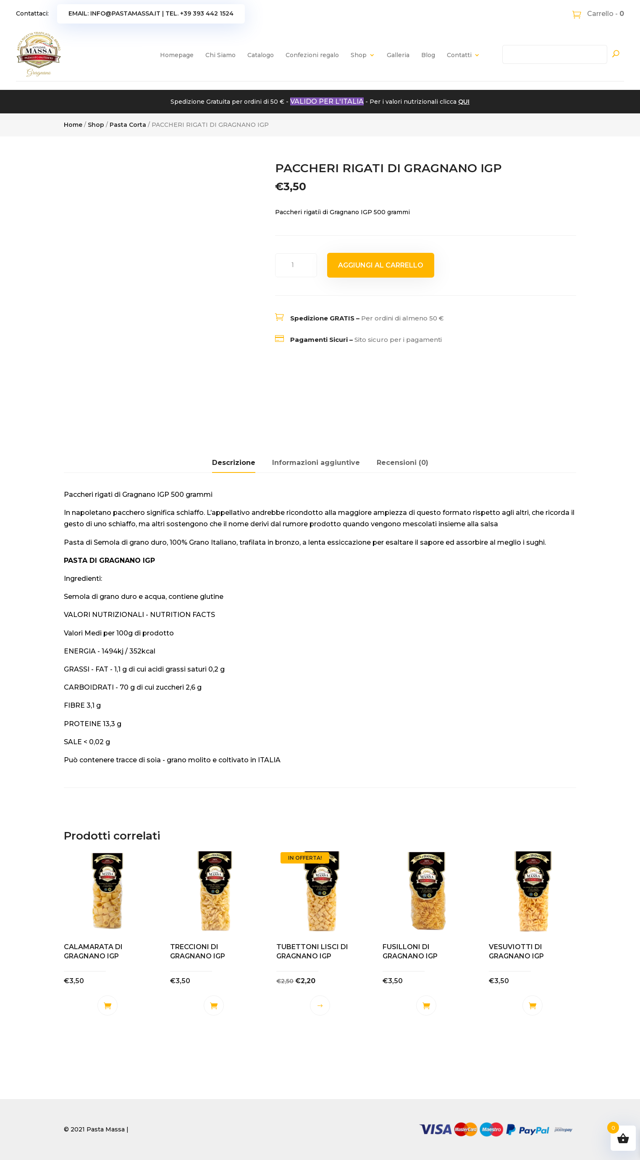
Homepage (177, 55)
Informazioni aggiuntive (316, 463)
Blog (428, 55)
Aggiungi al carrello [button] (107, 1005)
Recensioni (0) (402, 463)
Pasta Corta (128, 125)
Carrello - (604, 14)
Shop (359, 55)
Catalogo (260, 55)
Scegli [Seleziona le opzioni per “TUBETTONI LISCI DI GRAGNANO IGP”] (320, 1005)
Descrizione (233, 463)
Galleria (398, 55)
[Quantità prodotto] (296, 265)
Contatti (459, 55)
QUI (464, 101)
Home (73, 125)
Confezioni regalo (312, 55)
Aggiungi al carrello (380, 265)
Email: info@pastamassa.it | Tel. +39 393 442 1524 (150, 13)
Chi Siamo (220, 55)
